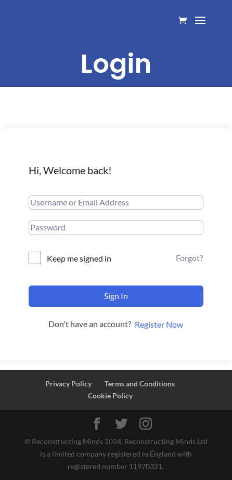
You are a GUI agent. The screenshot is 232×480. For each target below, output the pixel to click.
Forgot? (189, 258)
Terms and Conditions (140, 383)
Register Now (159, 324)
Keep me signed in (79, 258)
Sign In (116, 296)
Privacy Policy (68, 383)
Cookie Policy (110, 395)
